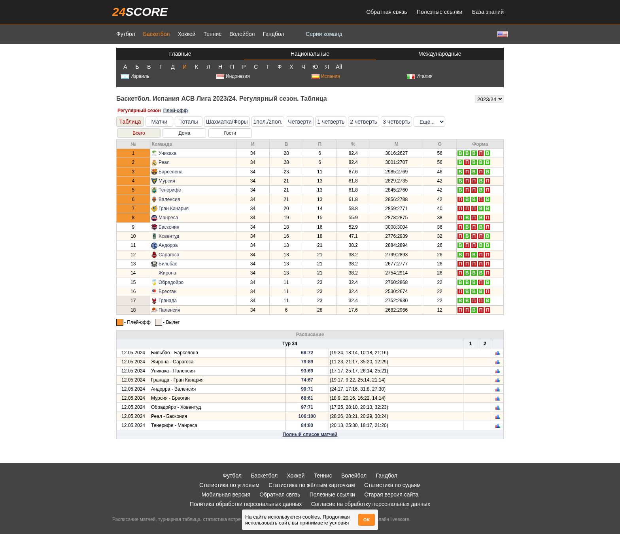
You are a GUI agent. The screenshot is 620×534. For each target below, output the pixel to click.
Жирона (167, 273)
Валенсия (169, 199)
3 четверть (396, 121)
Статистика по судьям (392, 485)
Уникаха (167, 153)
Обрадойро (171, 282)
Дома (184, 133)
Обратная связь (386, 12)
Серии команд (324, 34)
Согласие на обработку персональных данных (370, 504)
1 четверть (330, 121)
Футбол (125, 34)
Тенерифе (170, 190)
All (339, 67)
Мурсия (167, 181)
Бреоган (167, 291)
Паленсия (169, 310)
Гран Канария (174, 208)
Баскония (169, 227)
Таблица (130, 121)
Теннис (212, 34)
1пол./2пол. (268, 121)
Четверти (300, 121)
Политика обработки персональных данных (246, 504)
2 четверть (363, 121)
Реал (164, 162)
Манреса (168, 217)
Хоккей (186, 34)
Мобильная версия (226, 494)
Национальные (310, 54)
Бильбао (168, 264)
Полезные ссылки (439, 12)
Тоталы (188, 121)
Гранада (168, 300)
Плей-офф (175, 110)
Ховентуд (169, 236)
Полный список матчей (310, 434)
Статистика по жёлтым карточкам (311, 485)
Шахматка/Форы (227, 121)
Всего (138, 133)
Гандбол (273, 34)
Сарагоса (169, 255)
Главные (180, 54)
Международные (439, 54)
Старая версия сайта (391, 494)
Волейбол (242, 34)
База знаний (488, 12)
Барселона (171, 172)
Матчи (159, 121)
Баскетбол (156, 34)
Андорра (168, 245)
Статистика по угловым (229, 485)
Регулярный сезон (139, 110)
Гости (230, 133)
